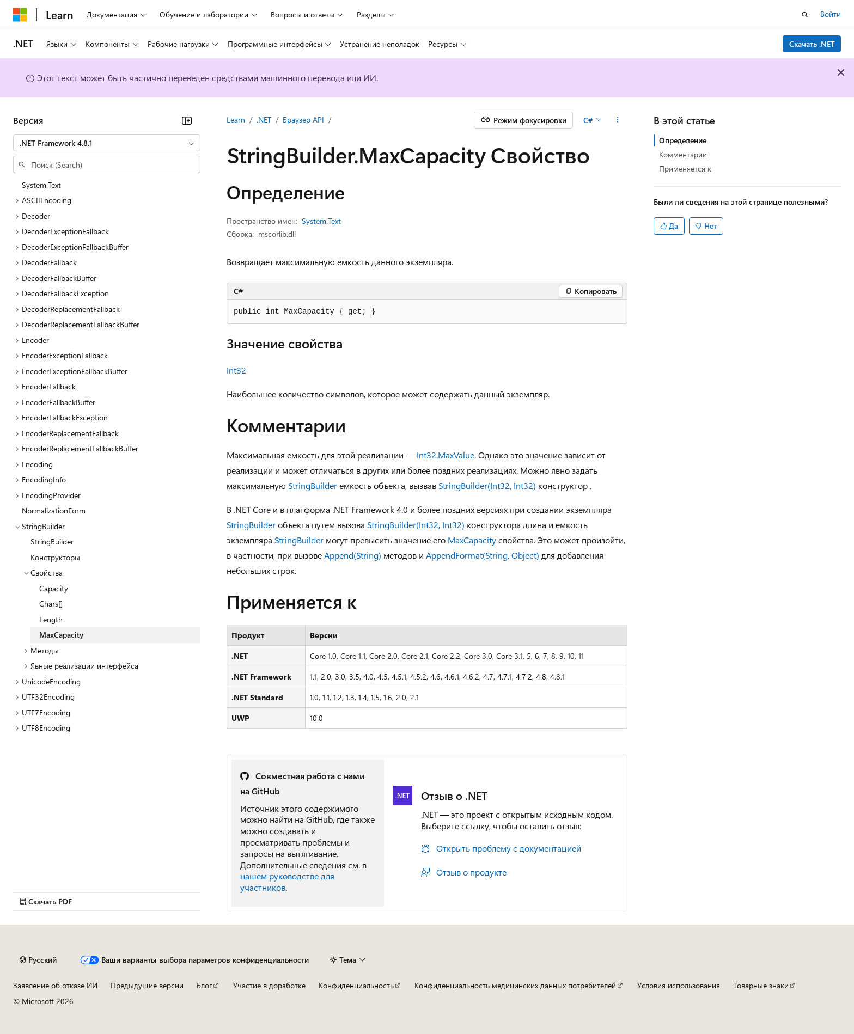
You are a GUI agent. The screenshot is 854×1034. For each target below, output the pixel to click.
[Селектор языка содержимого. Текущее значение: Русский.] (38, 960)
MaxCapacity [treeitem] (61, 634)
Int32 (236, 370)
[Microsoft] (20, 15)
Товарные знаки (761, 985)
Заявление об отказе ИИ (55, 985)
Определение (682, 140)
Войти (830, 14)
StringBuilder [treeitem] (52, 541)
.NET (264, 119)
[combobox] (106, 143)
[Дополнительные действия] (617, 120)
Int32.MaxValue (445, 455)
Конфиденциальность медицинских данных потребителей (515, 985)
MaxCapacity (472, 540)
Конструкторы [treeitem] (55, 557)
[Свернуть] (186, 120)
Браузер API (303, 119)
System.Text (321, 221)
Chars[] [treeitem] (51, 603)
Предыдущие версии (147, 985)
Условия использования (678, 985)
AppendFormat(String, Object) (482, 555)
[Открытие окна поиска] (805, 15)
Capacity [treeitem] (53, 588)
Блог (204, 985)
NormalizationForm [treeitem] (54, 510)
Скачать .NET (812, 44)
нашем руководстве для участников (287, 881)
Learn (236, 119)
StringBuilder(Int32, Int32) (487, 485)
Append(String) (352, 555)
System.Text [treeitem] (41, 185)
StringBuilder (312, 485)
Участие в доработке (269, 985)
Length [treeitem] (51, 619)
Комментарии (683, 154)
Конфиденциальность (356, 985)
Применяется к (685, 168)
